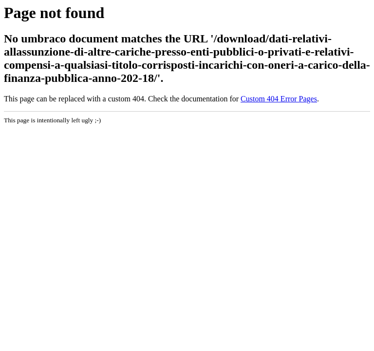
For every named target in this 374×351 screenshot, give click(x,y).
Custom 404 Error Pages (279, 99)
